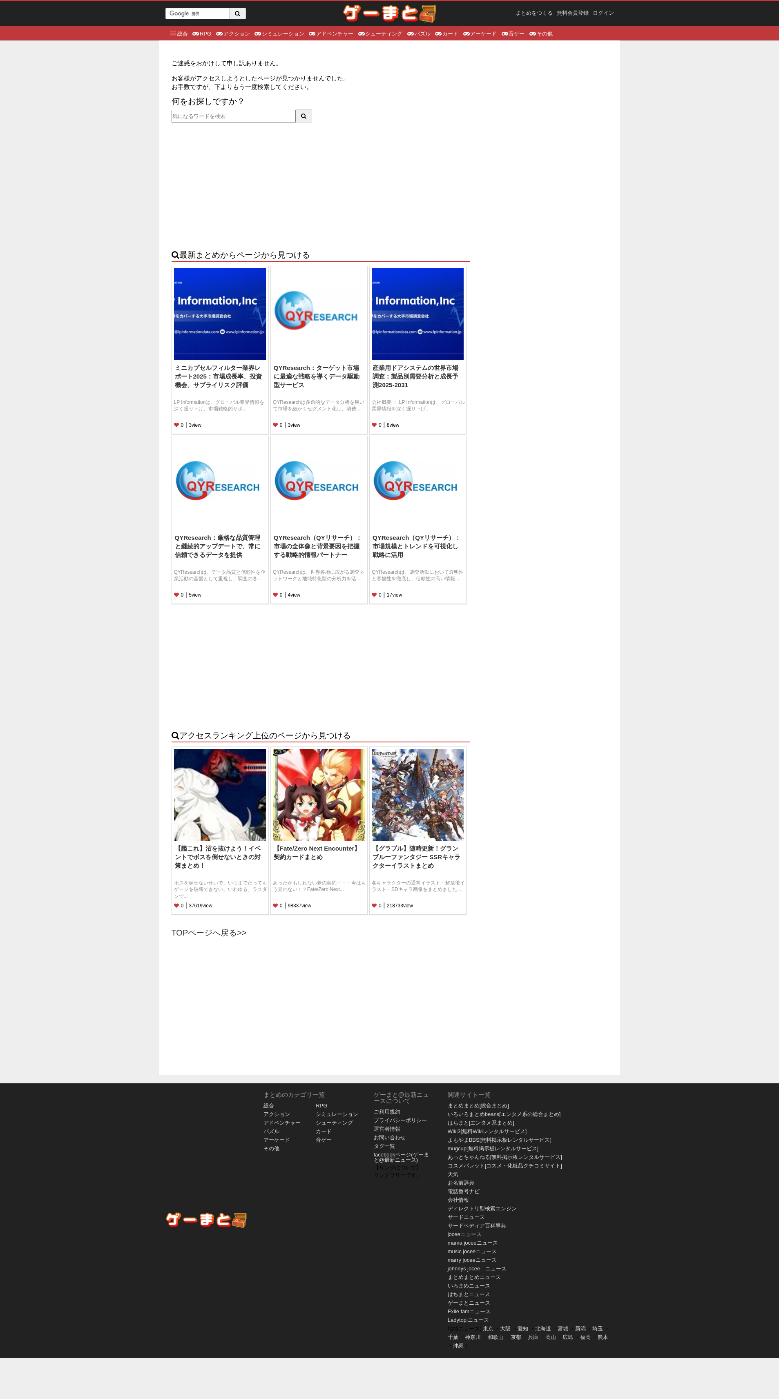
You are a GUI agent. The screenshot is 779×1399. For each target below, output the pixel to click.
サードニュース (466, 1217)
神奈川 (473, 1337)
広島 (567, 1337)
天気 (453, 1174)
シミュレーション (279, 33)
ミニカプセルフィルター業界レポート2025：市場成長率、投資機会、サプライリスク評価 (218, 376)
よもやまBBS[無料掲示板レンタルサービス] (499, 1140)
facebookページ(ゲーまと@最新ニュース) (401, 1157)
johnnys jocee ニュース (477, 1268)
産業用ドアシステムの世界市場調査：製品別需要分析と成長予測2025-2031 (415, 376)
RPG (201, 33)
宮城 (563, 1328)
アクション (232, 33)
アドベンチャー (330, 33)
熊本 (603, 1337)
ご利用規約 (387, 1112)
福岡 (585, 1337)
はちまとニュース (469, 1294)
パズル (418, 33)
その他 (540, 33)
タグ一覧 (384, 1146)
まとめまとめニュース (474, 1277)
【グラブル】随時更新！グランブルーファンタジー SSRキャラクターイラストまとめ (416, 857)
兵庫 (533, 1337)
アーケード (479, 33)
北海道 (543, 1328)
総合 (179, 33)
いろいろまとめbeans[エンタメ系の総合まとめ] (504, 1114)
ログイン (603, 13)
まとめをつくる (534, 13)
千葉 (453, 1337)
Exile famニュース (469, 1311)
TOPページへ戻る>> (209, 932)
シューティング (379, 33)
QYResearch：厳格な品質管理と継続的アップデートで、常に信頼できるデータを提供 (218, 546)
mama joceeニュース (473, 1243)
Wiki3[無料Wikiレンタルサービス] (487, 1131)
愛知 (523, 1328)
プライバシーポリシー (400, 1120)
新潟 (580, 1328)
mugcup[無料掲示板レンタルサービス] (493, 1148)
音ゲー (513, 33)
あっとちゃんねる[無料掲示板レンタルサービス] (505, 1157)
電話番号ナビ (464, 1191)
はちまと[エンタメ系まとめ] (481, 1123)
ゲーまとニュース (469, 1303)
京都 (516, 1337)
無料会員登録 (573, 13)
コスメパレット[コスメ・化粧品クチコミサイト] (505, 1166)
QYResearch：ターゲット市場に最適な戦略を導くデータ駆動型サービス (316, 376)
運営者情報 (387, 1129)
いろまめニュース (469, 1286)
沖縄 (458, 1346)
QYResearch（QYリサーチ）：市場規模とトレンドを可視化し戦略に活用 (417, 546)
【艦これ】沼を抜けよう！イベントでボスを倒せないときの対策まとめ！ (218, 857)
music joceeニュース (472, 1251)
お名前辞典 (461, 1183)
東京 (488, 1328)
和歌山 (496, 1337)
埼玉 (597, 1328)
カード (446, 33)
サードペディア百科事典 (477, 1226)
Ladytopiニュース (468, 1320)
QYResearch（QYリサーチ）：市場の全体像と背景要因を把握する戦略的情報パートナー (318, 546)
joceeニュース (465, 1234)
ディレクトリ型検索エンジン (482, 1208)
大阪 (505, 1328)
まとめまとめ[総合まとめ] (478, 1106)
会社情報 (458, 1200)
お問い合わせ (390, 1137)
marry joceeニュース (472, 1260)
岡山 (550, 1337)
